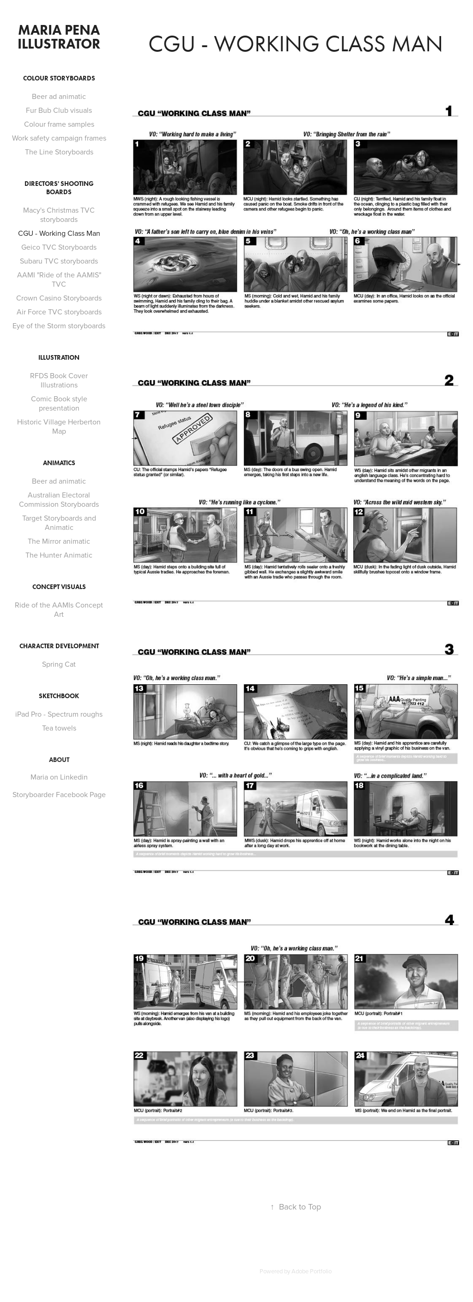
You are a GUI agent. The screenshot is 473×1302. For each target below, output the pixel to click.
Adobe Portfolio (311, 1271)
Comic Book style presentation (59, 403)
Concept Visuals (59, 587)
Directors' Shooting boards (59, 188)
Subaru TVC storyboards (59, 261)
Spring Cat (59, 664)
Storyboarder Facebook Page (59, 794)
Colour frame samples (59, 124)
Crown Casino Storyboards (59, 298)
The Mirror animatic (59, 541)
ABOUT (59, 760)
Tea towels (59, 728)
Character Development (59, 646)
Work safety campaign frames (59, 138)
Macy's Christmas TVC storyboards (59, 214)
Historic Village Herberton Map (59, 426)
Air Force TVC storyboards (59, 312)
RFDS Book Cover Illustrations (59, 380)
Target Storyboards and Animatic (59, 522)
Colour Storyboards (59, 78)
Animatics (59, 463)
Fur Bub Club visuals (59, 110)
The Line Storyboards (59, 152)
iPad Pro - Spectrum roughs (59, 714)
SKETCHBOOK (59, 696)
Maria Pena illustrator (60, 36)
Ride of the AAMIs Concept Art (59, 609)
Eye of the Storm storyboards (58, 325)
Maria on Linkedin (59, 777)
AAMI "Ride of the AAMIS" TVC (59, 279)
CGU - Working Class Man (59, 233)
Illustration (58, 358)
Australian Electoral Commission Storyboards (59, 499)
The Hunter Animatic (58, 555)
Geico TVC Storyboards (59, 247)
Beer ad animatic (59, 96)
